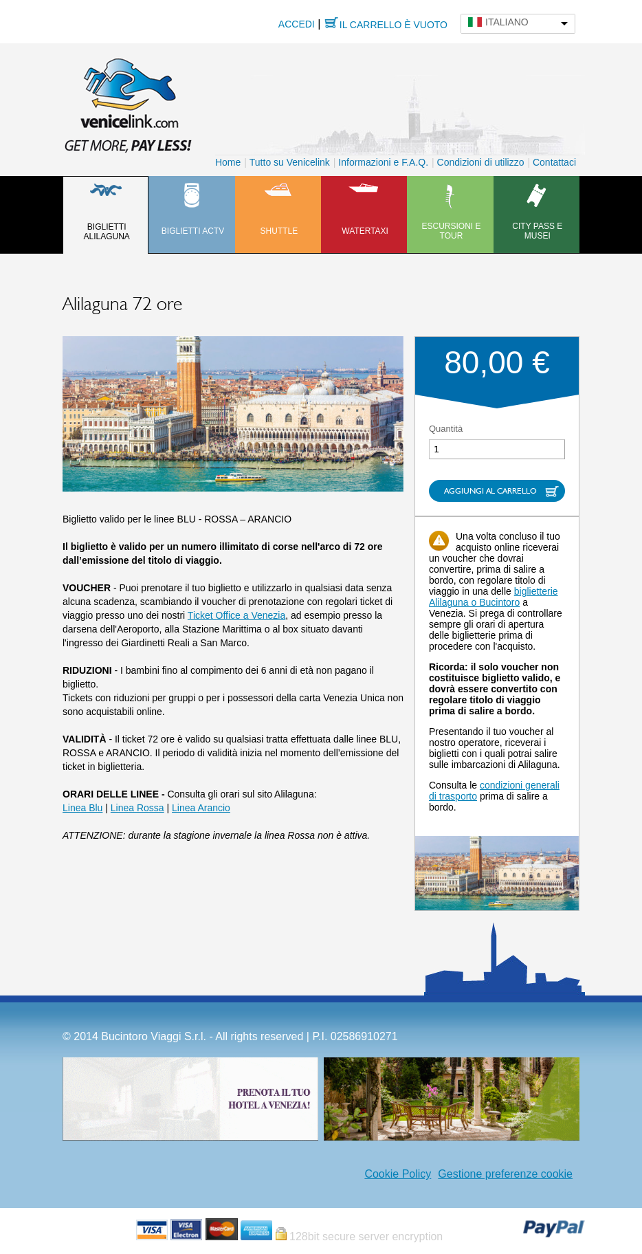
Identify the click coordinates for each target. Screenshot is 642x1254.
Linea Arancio (201, 807)
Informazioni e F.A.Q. (383, 162)
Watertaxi (365, 231)
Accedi (296, 24)
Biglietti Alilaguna (106, 231)
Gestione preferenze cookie (505, 1174)
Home (228, 162)
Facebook (330, 1174)
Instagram (350, 1174)
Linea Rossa (137, 807)
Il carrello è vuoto (393, 24)
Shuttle (279, 231)
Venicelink (128, 102)
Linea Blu (82, 807)
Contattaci (554, 162)
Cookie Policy (397, 1174)
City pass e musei (537, 231)
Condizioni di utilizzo (480, 162)
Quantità (446, 429)
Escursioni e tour (450, 231)
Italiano (507, 22)
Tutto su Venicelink (290, 162)
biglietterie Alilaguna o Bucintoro (493, 597)
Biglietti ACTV (193, 231)
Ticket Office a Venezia (236, 615)
